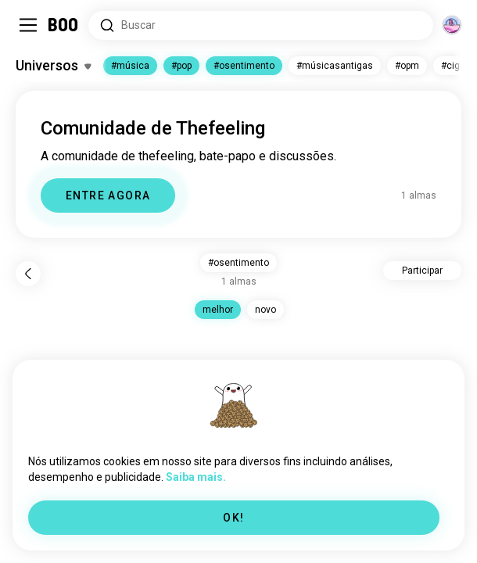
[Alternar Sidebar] (28, 25)
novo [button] (265, 309)
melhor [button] (218, 309)
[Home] (63, 25)
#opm (407, 65)
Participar (422, 270)
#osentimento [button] (238, 262)
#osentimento (243, 65)
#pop (181, 65)
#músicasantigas (334, 65)
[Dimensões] (452, 25)
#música (130, 65)
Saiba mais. (196, 477)
